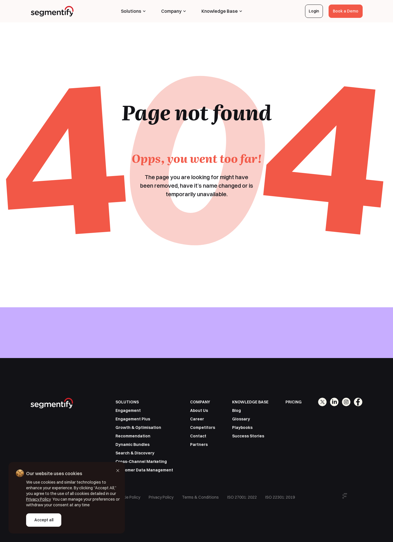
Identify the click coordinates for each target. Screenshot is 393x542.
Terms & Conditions (200, 497)
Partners (199, 444)
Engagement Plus (132, 419)
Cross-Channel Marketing (141, 461)
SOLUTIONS (127, 402)
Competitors (202, 427)
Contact (198, 436)
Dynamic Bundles (132, 444)
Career (197, 419)
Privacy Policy (161, 497)
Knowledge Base (221, 11)
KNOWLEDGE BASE (250, 402)
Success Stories (248, 436)
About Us (199, 410)
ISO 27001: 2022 (242, 497)
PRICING (293, 402)
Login (314, 11)
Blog (236, 410)
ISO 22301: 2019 (280, 497)
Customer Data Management (144, 470)
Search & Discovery (134, 453)
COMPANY (200, 402)
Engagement (128, 410)
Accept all (43, 519)
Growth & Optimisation (138, 427)
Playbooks (242, 427)
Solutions (133, 11)
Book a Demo (345, 11)
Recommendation (132, 436)
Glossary (241, 419)
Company (173, 11)
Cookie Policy (127, 497)
